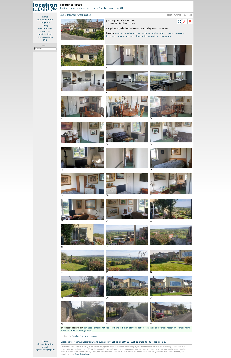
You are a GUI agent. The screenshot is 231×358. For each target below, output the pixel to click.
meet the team (45, 34)
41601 (120, 8)
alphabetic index (45, 19)
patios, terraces (176, 33)
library (45, 25)
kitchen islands (159, 33)
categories (45, 22)
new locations (45, 28)
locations (64, 8)
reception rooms (126, 36)
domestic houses (79, 8)
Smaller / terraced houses (84, 336)
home (45, 16)
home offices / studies (147, 36)
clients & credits (45, 36)
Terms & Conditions (82, 354)
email (141, 341)
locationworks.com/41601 (179, 14)
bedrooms (111, 36)
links (45, 39)
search (45, 346)
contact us (45, 31)
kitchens (146, 33)
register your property (45, 349)
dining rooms (166, 36)
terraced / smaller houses (102, 8)
